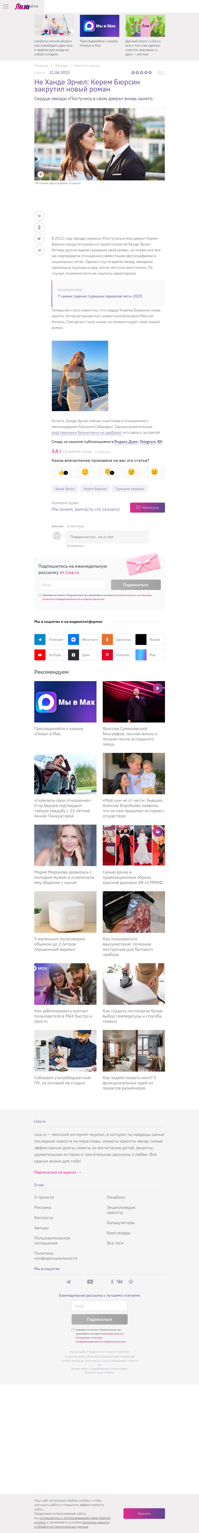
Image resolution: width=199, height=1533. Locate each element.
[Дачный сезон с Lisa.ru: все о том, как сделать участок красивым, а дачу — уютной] (145, 26)
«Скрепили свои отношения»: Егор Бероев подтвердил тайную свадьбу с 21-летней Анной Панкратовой (63, 808)
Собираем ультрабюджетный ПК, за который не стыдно (62, 1080)
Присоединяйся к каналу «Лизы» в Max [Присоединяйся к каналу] (58, 731)
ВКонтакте (83, 640)
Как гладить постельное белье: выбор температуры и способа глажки (133, 1016)
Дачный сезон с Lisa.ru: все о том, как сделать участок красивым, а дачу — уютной (143, 47)
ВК (159, 441)
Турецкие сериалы (137, 488)
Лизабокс (116, 1197)
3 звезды (142, 72)
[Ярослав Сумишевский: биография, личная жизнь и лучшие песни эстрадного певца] (134, 702)
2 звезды (137, 72)
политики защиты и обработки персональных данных (71, 1524)
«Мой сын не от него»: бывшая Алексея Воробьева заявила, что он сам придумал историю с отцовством (134, 808)
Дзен (79, 655)
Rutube (147, 640)
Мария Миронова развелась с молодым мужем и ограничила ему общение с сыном (64, 878)
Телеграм (48, 640)
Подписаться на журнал (55, 1172)
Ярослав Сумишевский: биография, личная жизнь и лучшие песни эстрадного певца (130, 736)
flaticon (110, 1372)
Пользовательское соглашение (52, 1241)
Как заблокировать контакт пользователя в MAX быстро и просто (63, 1016)
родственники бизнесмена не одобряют (87, 432)
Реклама (42, 1208)
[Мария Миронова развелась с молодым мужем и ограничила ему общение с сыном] (65, 845)
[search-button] (175, 6)
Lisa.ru (39, 72)
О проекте (44, 1197)
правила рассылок (94, 599)
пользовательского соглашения (132, 595)
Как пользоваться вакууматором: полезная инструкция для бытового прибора (128, 947)
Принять (144, 1513)
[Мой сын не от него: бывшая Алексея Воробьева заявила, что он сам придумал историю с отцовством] (134, 774)
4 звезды (146, 72)
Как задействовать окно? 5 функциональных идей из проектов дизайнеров (129, 1083)
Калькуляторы (121, 1223)
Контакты (43, 1218)
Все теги (115, 1243)
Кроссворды (119, 1233)
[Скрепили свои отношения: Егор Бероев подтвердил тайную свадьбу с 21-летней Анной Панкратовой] (65, 774)
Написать (150, 508)
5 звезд (150, 72)
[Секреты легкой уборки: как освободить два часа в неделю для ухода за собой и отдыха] (54, 26)
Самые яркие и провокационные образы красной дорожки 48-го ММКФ (133, 878)
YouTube (47, 655)
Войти (186, 6)
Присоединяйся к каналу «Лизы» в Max (99, 43)
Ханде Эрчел (66, 488)
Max (145, 655)
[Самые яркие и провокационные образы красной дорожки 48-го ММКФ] (134, 845)
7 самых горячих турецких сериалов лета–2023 (100, 296)
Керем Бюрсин (99, 488)
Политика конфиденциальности (55, 1256)
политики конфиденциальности (61, 599)
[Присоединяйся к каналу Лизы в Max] (65, 702)
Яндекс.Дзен (126, 441)
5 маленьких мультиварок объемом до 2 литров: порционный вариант (59, 944)
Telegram (148, 441)
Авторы (41, 1228)
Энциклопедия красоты (121, 1210)
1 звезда (133, 72)
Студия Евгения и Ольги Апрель (109, 1369)
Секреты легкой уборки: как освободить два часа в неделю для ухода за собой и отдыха (53, 47)
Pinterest (115, 655)
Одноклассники (116, 640)
